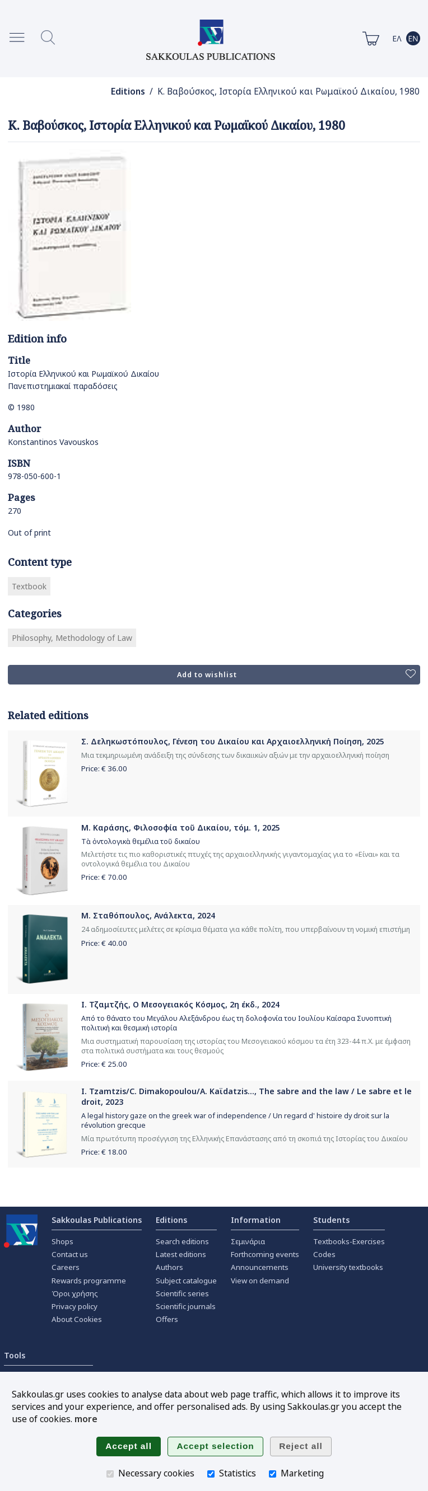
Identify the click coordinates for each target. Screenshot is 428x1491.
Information (256, 1220)
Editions (128, 91)
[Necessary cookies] (110, 1474)
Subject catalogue (186, 1281)
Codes (324, 1254)
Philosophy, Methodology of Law (72, 637)
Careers (66, 1267)
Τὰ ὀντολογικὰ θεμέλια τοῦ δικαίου (140, 841)
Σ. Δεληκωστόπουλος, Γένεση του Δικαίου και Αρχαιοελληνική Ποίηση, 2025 (232, 741)
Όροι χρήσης (75, 1293)
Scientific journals (186, 1306)
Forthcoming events (265, 1254)
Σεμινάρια (248, 1241)
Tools (14, 1355)
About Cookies (77, 1319)
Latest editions (181, 1254)
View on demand (260, 1281)
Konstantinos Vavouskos (53, 442)
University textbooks (348, 1267)
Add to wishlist (296, 674)
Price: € (104, 768)
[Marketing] (272, 1474)
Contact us (70, 1254)
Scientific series (182, 1293)
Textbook (29, 586)
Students (331, 1220)
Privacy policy (74, 1306)
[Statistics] (211, 1474)
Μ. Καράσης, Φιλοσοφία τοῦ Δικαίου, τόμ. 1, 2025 (180, 827)
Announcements (260, 1267)
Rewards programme (89, 1281)
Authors (169, 1267)
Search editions (182, 1241)
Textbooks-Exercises (349, 1241)
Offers (167, 1319)
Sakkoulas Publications (97, 1220)
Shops (62, 1241)
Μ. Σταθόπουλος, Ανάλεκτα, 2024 (148, 915)
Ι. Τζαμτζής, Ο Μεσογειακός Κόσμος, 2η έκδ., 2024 (180, 1004)
